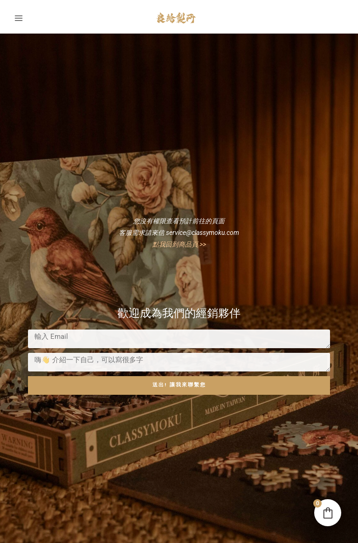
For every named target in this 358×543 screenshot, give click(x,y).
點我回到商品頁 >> (179, 240)
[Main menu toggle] (18, 15)
